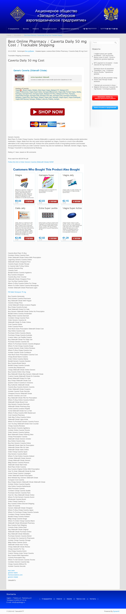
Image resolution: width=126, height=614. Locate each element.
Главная (9, 35)
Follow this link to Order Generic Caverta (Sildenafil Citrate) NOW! (31, 162)
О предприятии (13, 29)
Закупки (69, 599)
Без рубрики (17, 35)
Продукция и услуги (49, 29)
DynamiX (116, 611)
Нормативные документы (70, 29)
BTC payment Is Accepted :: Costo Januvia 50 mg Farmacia (106, 64)
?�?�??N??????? (90, 29)
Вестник (26, 29)
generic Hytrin (13, 573)
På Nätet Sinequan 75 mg (17, 292)
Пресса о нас (80, 599)
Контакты (93, 599)
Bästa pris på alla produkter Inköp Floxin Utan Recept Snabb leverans (105, 79)
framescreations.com (15, 575)
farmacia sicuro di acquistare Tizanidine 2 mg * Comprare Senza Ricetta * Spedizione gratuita (104, 71)
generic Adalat (13, 577)
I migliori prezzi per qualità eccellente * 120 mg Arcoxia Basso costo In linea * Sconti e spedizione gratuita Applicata (104, 56)
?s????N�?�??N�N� (109, 29)
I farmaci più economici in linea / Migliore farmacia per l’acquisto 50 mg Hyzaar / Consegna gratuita (106, 87)
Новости (36, 29)
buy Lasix (11, 570)
